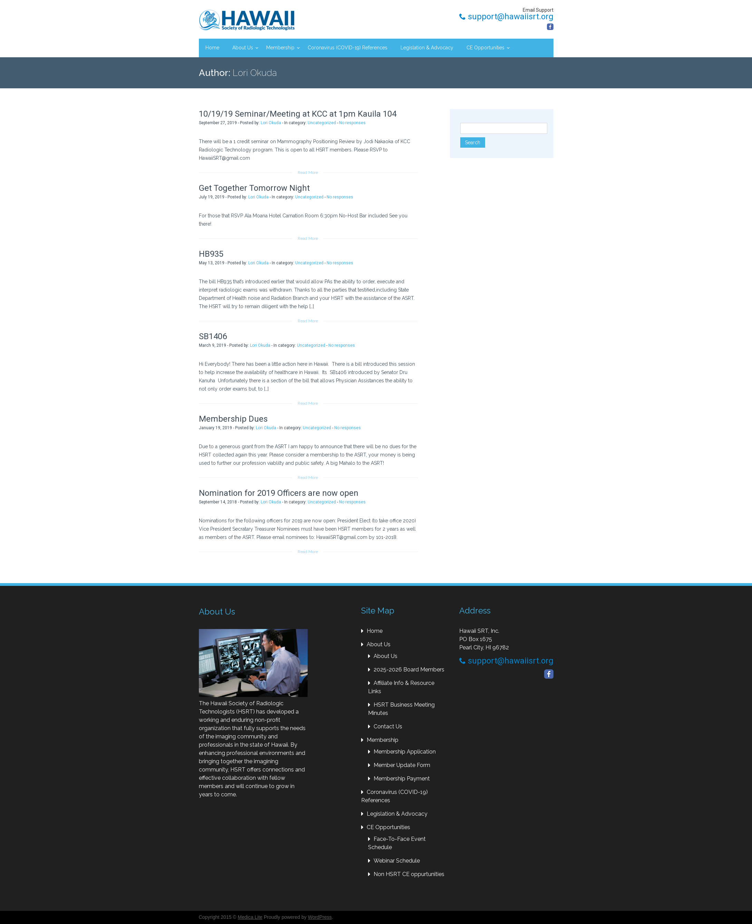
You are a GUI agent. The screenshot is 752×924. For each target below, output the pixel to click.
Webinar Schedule (397, 860)
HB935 (211, 254)
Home (212, 47)
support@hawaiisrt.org (506, 16)
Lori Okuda (271, 122)
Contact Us (388, 726)
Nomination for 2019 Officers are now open (278, 493)
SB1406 (213, 336)
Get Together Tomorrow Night (254, 188)
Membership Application (405, 751)
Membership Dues (233, 419)
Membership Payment (402, 778)
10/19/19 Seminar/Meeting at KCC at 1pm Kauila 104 (297, 114)
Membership (280, 47)
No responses (352, 122)
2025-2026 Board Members (409, 669)
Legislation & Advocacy (427, 47)
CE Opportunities (485, 47)
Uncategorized (322, 122)
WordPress (320, 917)
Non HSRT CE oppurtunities (409, 874)
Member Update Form (402, 765)
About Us (242, 47)
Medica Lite (250, 917)
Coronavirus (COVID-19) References (347, 47)
